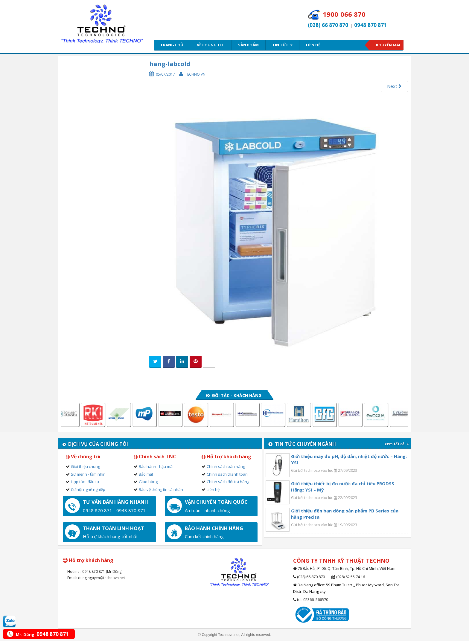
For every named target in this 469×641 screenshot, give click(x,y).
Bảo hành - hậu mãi (156, 466)
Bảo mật (146, 474)
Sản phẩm (248, 45)
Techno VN (195, 74)
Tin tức (282, 45)
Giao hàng (148, 481)
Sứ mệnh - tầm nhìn (88, 474)
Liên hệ (313, 45)
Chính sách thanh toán (227, 474)
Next (394, 86)
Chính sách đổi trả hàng (228, 481)
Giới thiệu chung (85, 466)
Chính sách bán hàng (226, 466)
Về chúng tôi (211, 45)
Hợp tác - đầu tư (85, 481)
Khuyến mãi (388, 45)
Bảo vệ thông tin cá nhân (161, 489)
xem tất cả (397, 443)
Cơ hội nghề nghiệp (88, 489)
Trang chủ (171, 45)
